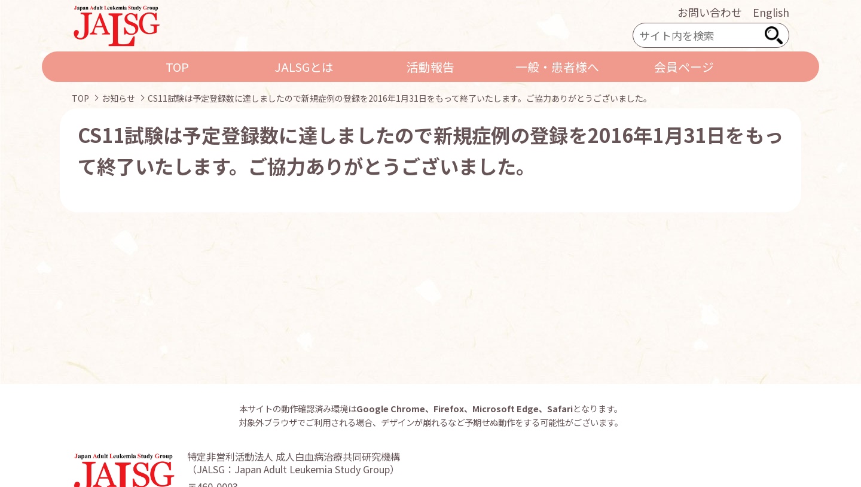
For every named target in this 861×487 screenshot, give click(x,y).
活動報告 (430, 66)
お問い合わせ (709, 12)
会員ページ (684, 66)
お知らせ (118, 98)
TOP (177, 66)
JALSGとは (304, 66)
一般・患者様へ (557, 66)
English (771, 12)
